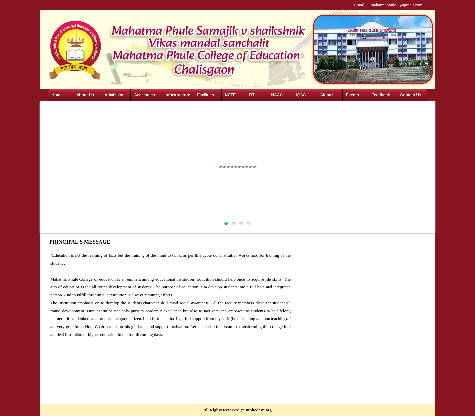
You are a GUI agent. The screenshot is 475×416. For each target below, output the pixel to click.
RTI (252, 95)
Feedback (381, 95)
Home (56, 95)
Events (352, 95)
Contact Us (410, 95)
